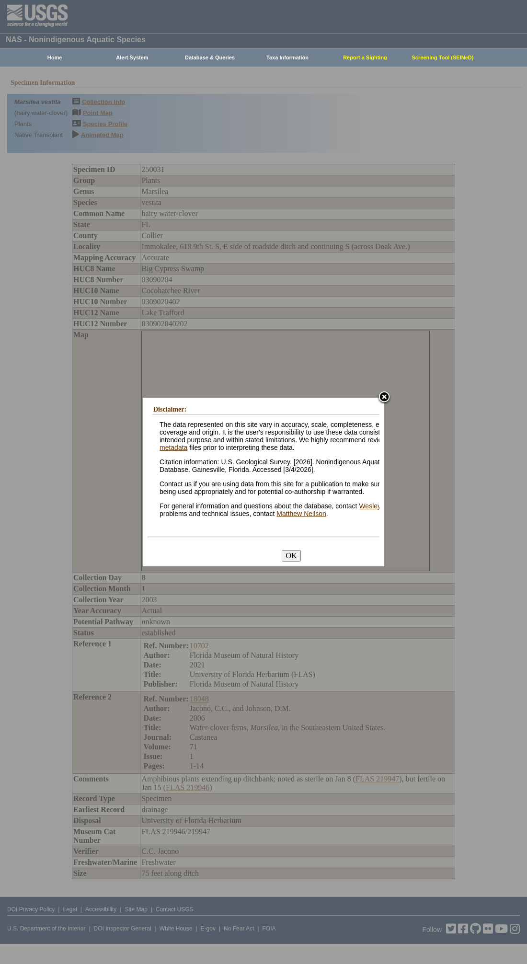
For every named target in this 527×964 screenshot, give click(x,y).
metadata (173, 447)
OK (291, 555)
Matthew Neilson (301, 513)
